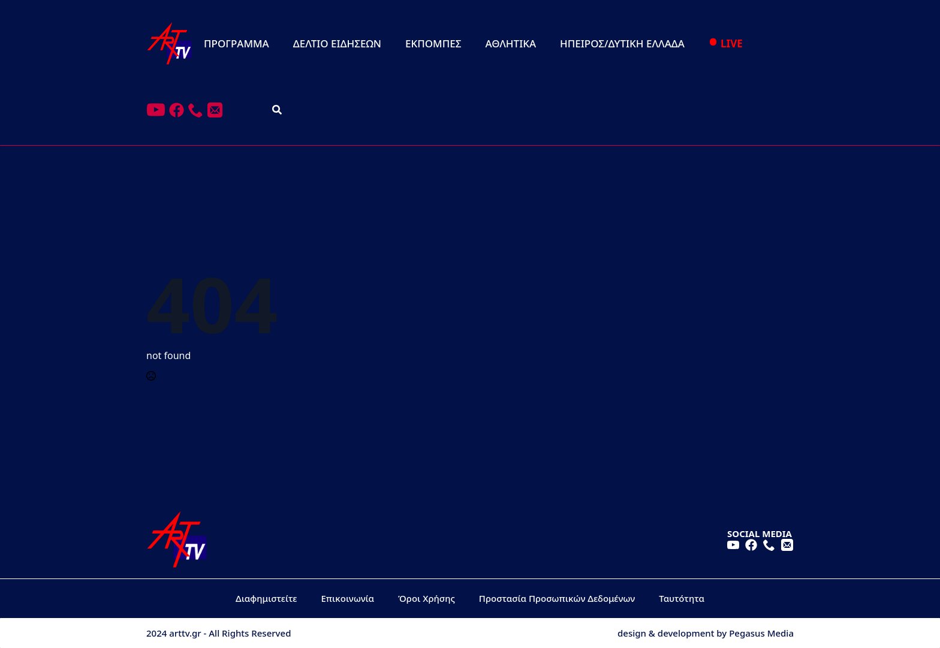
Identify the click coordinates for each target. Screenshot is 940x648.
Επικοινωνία (348, 598)
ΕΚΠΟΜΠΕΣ (433, 43)
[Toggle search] (277, 109)
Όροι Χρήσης (426, 598)
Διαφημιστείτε (266, 598)
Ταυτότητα (681, 598)
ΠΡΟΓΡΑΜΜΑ (236, 43)
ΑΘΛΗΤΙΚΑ (510, 43)
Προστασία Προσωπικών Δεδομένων (557, 598)
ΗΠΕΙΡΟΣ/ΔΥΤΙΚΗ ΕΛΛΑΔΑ (622, 43)
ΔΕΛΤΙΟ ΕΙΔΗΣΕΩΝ (337, 43)
